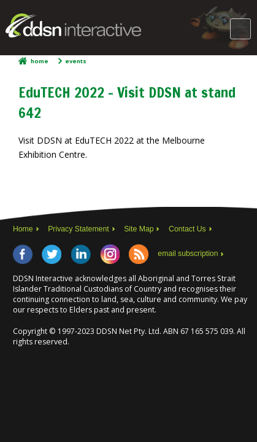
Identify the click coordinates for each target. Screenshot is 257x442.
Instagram (110, 254)
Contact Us (187, 229)
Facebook (23, 254)
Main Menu (240, 29)
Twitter (51, 254)
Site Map (138, 229)
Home (39, 61)
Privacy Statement (78, 229)
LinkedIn (81, 254)
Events (75, 61)
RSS (138, 254)
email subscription (188, 253)
